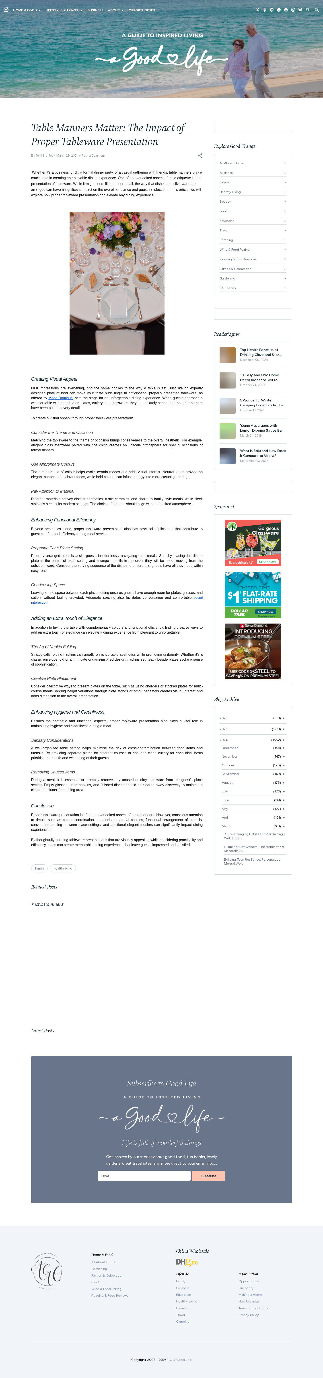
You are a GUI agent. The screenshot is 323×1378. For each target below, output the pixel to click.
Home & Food (25, 10)
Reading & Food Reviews (238, 259)
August (227, 783)
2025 (224, 729)
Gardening (227, 278)
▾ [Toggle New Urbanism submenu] (81, 10)
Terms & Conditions (253, 1308)
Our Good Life (181, 1360)
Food (223, 211)
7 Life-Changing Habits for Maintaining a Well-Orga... (255, 836)
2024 (224, 740)
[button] (200, 155)
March (226, 826)
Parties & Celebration (235, 269)
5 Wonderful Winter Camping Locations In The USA (262, 403)
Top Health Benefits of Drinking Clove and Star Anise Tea (259, 352)
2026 (224, 718)
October (228, 765)
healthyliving (62, 868)
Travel (224, 230)
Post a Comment (93, 156)
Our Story (246, 1288)
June (225, 800)
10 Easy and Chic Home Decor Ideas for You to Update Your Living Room (261, 377)
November (229, 756)
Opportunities (142, 10)
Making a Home (250, 1295)
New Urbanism (249, 1301)
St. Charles (228, 288)
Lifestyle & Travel (62, 10)
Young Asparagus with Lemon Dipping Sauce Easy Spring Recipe (263, 428)
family (39, 868)
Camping (226, 240)
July (225, 791)
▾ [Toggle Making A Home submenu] (39, 10)
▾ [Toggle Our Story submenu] (122, 10)
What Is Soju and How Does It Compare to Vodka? (263, 453)
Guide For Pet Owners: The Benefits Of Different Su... (254, 849)
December (230, 748)
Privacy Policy (249, 1315)
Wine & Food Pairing (235, 250)
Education (227, 221)
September (230, 774)
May (225, 809)
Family (224, 182)
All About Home (232, 163)
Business (95, 10)
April (225, 817)
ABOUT (114, 10)
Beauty (225, 202)
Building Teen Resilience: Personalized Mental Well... (252, 861)
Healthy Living (230, 192)
